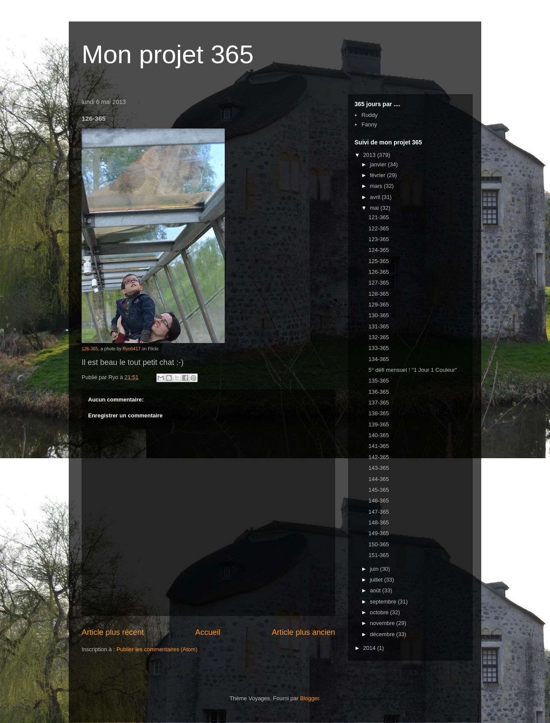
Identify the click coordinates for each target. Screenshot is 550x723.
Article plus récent (113, 632)
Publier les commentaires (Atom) (157, 649)
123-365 (378, 239)
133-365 (378, 348)
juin (375, 569)
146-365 (378, 500)
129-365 (378, 304)
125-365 (378, 261)
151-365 (378, 555)
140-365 (378, 435)
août (376, 590)
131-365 (378, 326)
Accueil (207, 632)
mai (375, 208)
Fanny (369, 124)
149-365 (378, 533)
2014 (370, 648)
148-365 (378, 522)
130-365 (378, 315)
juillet (377, 579)
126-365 (90, 348)
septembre (384, 601)
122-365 (378, 228)
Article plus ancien (303, 632)
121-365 (378, 217)
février (378, 175)
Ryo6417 (131, 348)
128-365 (378, 294)
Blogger (309, 698)
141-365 (378, 446)
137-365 (378, 402)
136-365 (378, 392)
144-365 (378, 479)
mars (377, 186)
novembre (383, 623)
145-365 (378, 490)
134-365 (378, 359)
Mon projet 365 (168, 54)
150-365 (378, 544)
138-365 (378, 413)
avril (376, 197)
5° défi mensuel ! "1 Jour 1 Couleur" (412, 370)
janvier (379, 164)
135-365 (378, 380)
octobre (380, 612)
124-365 (378, 250)
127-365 (378, 282)
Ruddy (369, 115)
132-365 (378, 337)
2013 (370, 155)
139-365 (378, 424)
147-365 (378, 512)
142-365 (378, 457)
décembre (383, 634)
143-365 (378, 468)
